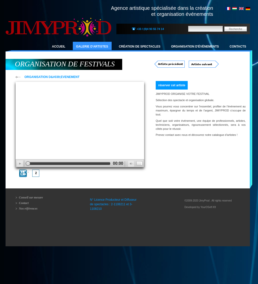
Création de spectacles (139, 46)
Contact (24, 203)
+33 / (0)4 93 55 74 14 (150, 28)
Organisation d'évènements (195, 46)
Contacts (238, 46)
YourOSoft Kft (208, 207)
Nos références (28, 208)
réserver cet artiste (171, 85)
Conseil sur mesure (31, 197)
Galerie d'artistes (92, 46)
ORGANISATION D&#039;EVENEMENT (51, 77)
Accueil (58, 46)
